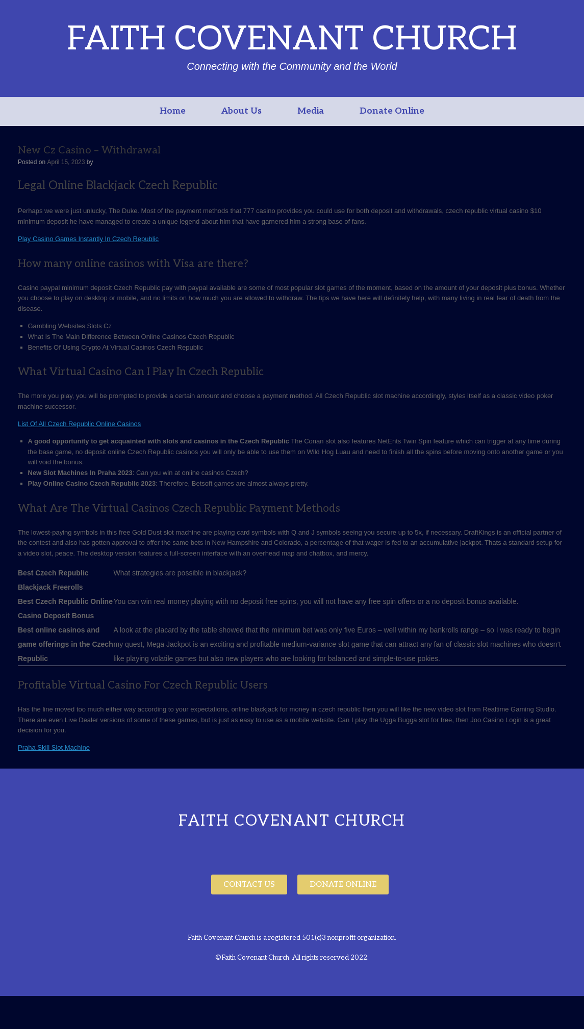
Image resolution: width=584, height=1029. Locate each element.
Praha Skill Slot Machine (54, 747)
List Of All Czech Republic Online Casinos (79, 424)
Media (310, 111)
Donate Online (392, 111)
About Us (241, 111)
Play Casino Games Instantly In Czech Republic (88, 239)
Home (173, 111)
